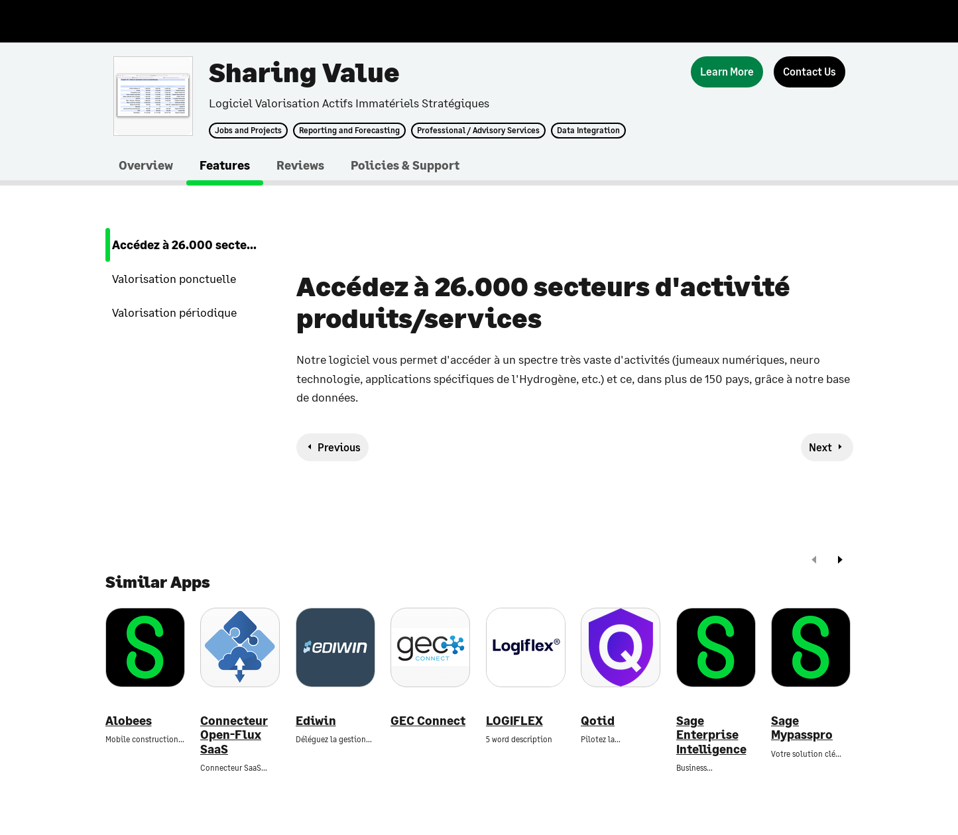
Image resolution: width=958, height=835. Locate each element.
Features (225, 165)
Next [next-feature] (820, 447)
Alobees (128, 721)
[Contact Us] (809, 71)
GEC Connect (427, 721)
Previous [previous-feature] (339, 447)
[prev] (814, 561)
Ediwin (316, 721)
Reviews (300, 165)
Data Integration (588, 131)
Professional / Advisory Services (478, 131)
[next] (840, 561)
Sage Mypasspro (802, 728)
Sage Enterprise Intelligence (711, 735)
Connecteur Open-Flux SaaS (234, 735)
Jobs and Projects (248, 131)
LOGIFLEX (514, 721)
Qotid (598, 721)
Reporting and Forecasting (349, 131)
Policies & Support (405, 165)
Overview (146, 165)
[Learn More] (727, 71)
